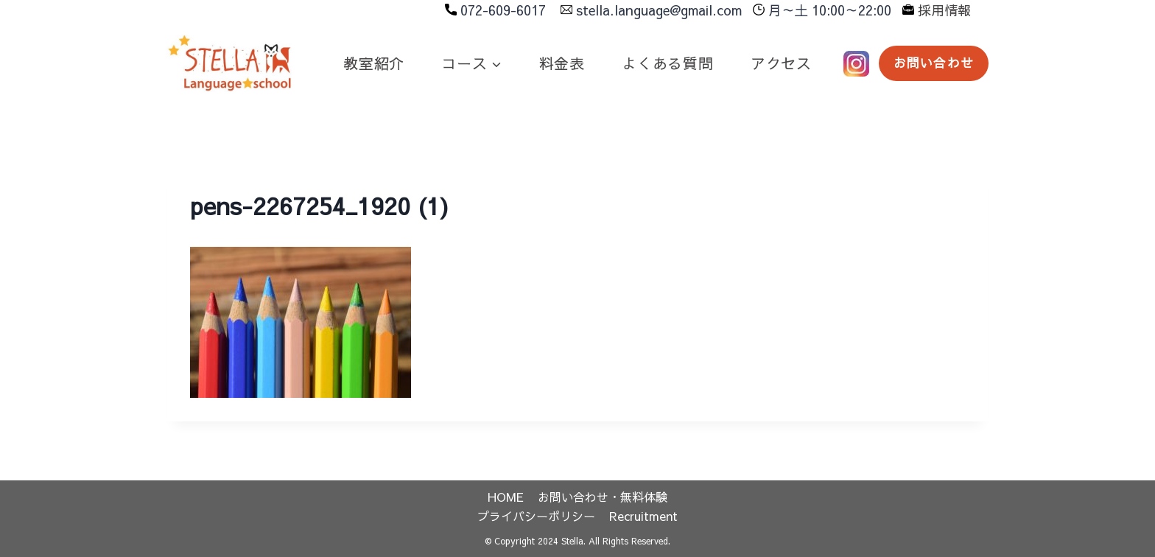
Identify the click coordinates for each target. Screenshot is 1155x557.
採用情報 (944, 10)
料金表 (562, 63)
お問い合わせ (934, 62)
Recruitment (643, 516)
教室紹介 (373, 63)
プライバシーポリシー (536, 516)
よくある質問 (668, 63)
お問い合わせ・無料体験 (602, 496)
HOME (506, 496)
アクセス (781, 63)
